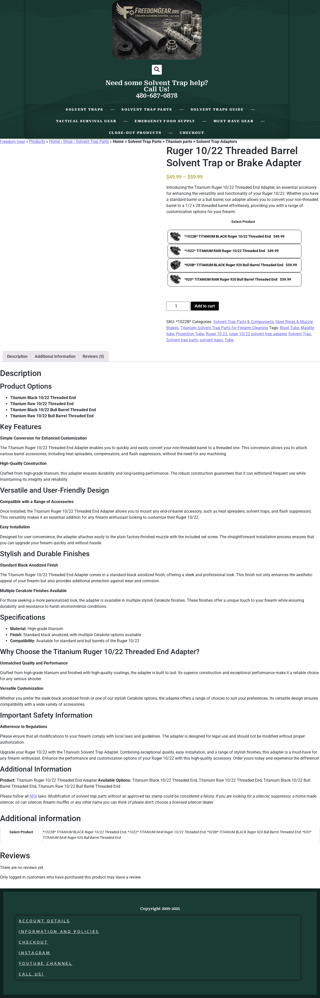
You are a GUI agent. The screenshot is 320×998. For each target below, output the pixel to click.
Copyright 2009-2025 (160, 908)
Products (37, 141)
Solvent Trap (299, 333)
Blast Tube (289, 327)
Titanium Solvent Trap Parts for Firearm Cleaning (224, 327)
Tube (229, 340)
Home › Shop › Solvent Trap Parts (79, 141)
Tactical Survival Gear (86, 121)
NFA (33, 796)
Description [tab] (17, 356)
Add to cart (205, 306)
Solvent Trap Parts (146, 109)
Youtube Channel (47, 963)
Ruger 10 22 (216, 333)
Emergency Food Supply (165, 121)
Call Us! (32, 974)
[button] (157, 70)
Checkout (192, 133)
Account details (45, 921)
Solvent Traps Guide (217, 109)
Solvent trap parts (182, 340)
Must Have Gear (234, 121)
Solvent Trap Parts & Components (243, 321)
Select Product (243, 222)
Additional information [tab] (55, 356)
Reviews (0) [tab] (93, 356)
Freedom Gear (12, 141)
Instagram (35, 953)
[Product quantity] (178, 306)
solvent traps (211, 340)
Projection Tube (190, 333)
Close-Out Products (135, 133)
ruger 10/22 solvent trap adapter (258, 333)
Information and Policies (60, 931)
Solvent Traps (84, 109)
